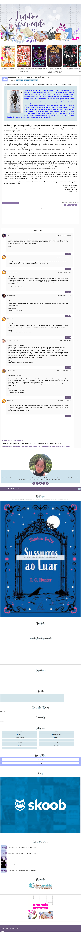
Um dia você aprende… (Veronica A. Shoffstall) (21, 864)
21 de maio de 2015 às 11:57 (64, 272)
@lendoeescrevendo (8, 698)
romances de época (56, 740)
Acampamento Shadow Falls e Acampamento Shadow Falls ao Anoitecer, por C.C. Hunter (33, 859)
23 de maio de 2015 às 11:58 (64, 370)
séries (57, 742)
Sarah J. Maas (34, 80)
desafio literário (20, 737)
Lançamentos (20, 732)
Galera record (19, 80)
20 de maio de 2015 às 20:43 (63, 235)
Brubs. (9, 235)
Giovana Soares (12, 272)
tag (20, 745)
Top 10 (19, 734)
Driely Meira (10, 319)
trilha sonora (56, 745)
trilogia (20, 748)
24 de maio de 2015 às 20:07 (63, 401)
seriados (20, 742)
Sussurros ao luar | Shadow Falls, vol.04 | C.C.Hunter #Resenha (40, 557)
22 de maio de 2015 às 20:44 (63, 319)
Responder (68, 253)
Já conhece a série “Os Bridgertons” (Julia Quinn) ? (22, 847)
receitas (20, 740)
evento (57, 737)
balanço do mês (57, 734)
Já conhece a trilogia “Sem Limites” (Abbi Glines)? (22, 853)
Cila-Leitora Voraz (13, 340)
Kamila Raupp (11, 295)
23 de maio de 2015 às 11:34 (64, 340)
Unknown (10, 401)
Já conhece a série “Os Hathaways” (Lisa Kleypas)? (22, 870)
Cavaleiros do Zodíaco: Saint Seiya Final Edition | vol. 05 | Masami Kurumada (31, 70)
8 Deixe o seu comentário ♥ (11, 203)
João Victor (11, 370)
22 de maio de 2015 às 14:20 (63, 295)
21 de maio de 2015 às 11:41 (64, 257)
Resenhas (26, 80)
